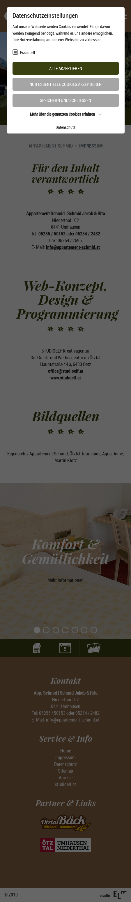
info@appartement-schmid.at (73, 247)
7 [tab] (94, 630)
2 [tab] (61, 99)
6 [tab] (84, 630)
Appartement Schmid (51, 146)
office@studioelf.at (65, 371)
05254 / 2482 (87, 233)
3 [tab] (70, 99)
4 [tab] (80, 99)
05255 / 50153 (52, 233)
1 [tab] (51, 99)
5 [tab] (75, 630)
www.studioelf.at (65, 377)
